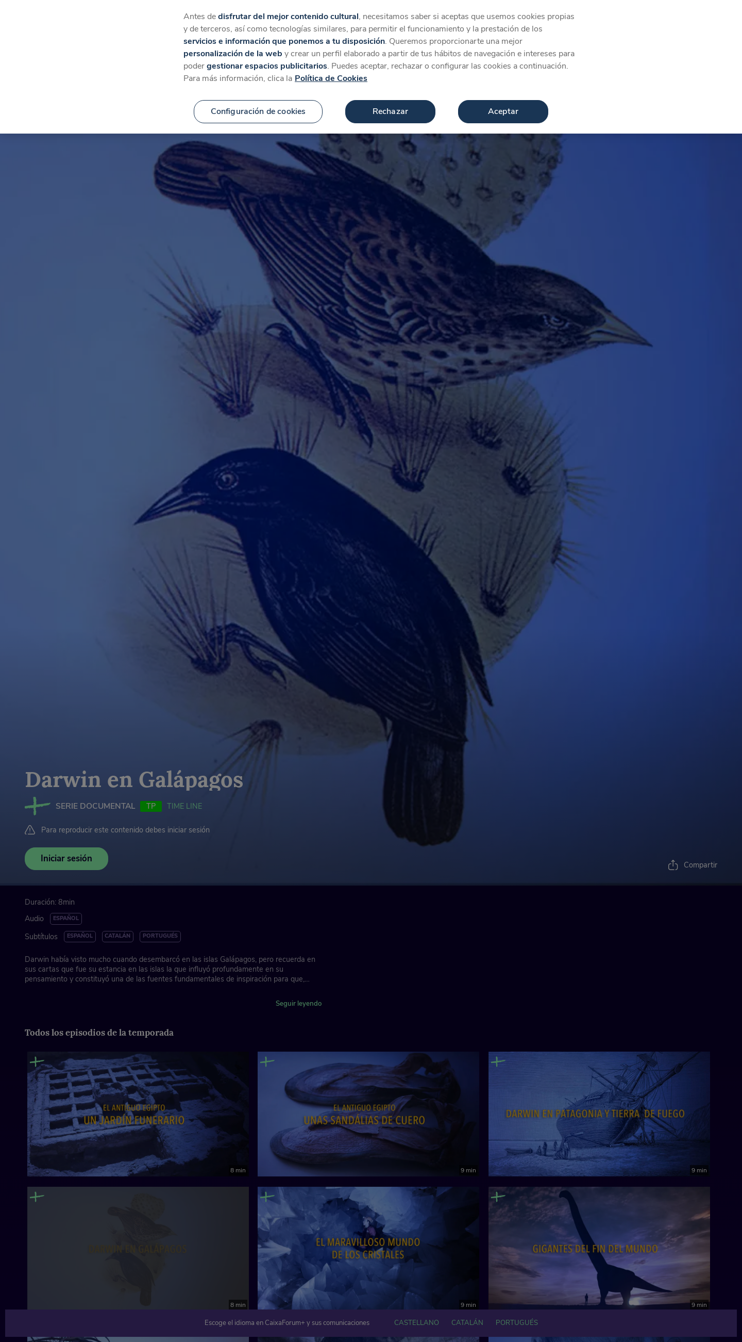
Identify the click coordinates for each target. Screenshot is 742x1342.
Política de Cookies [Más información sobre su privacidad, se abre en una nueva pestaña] (331, 71)
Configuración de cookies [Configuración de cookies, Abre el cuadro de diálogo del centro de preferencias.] (258, 104)
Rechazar (390, 104)
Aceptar (503, 104)
